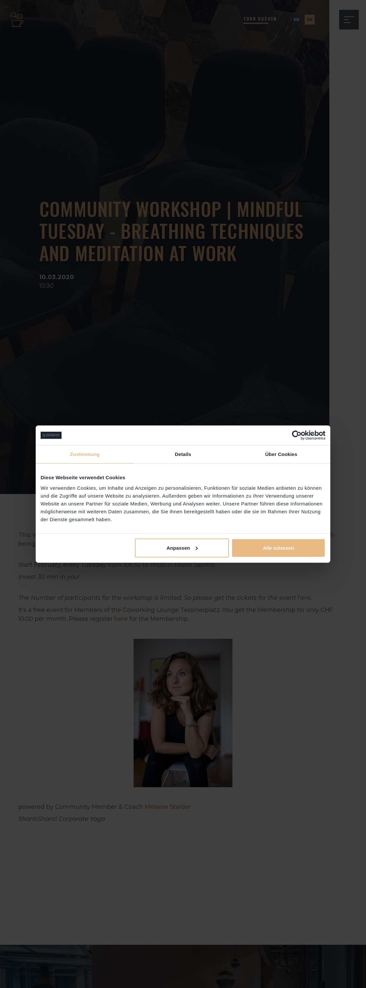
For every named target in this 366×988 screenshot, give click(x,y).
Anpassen (182, 547)
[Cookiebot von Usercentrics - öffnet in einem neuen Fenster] (296, 435)
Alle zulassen (278, 547)
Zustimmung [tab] (85, 454)
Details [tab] (183, 454)
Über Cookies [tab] (281, 454)
